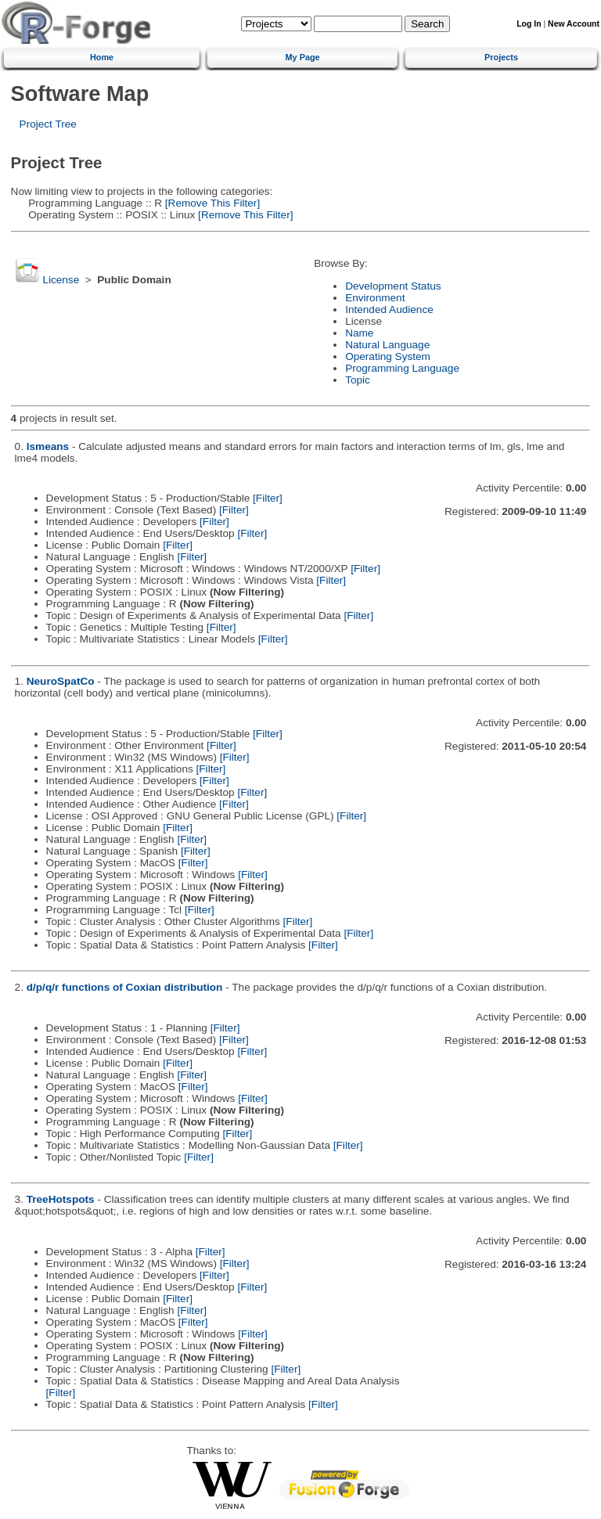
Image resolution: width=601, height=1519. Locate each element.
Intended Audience (389, 309)
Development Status (393, 286)
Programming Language (402, 368)
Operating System (387, 356)
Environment (375, 298)
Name (359, 333)
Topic (357, 380)
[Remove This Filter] (211, 203)
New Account (573, 24)
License (60, 280)
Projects (501, 57)
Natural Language (387, 345)
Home (101, 57)
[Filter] (268, 498)
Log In (528, 24)
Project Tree (48, 124)
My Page (303, 57)
